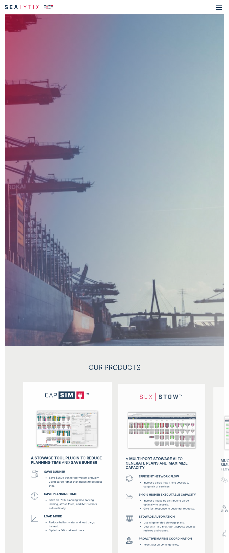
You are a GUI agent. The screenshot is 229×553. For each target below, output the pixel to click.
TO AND (66, 462)
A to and (157, 466)
